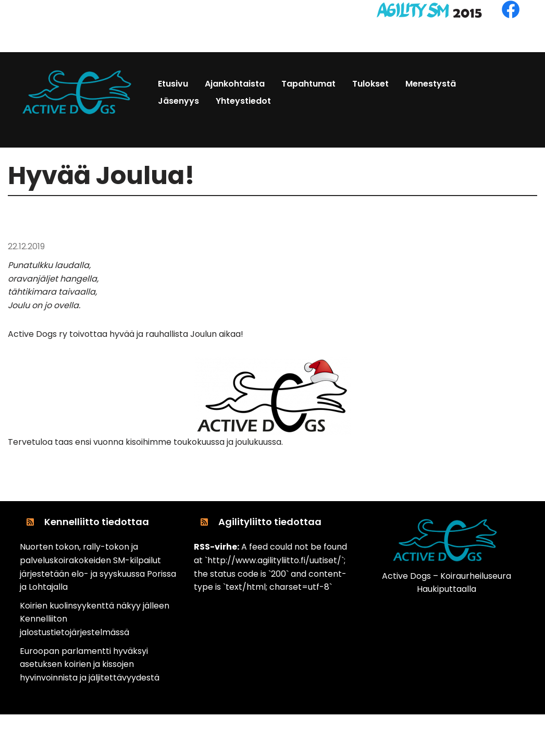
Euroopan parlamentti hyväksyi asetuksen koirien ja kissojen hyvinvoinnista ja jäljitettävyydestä (89, 664)
